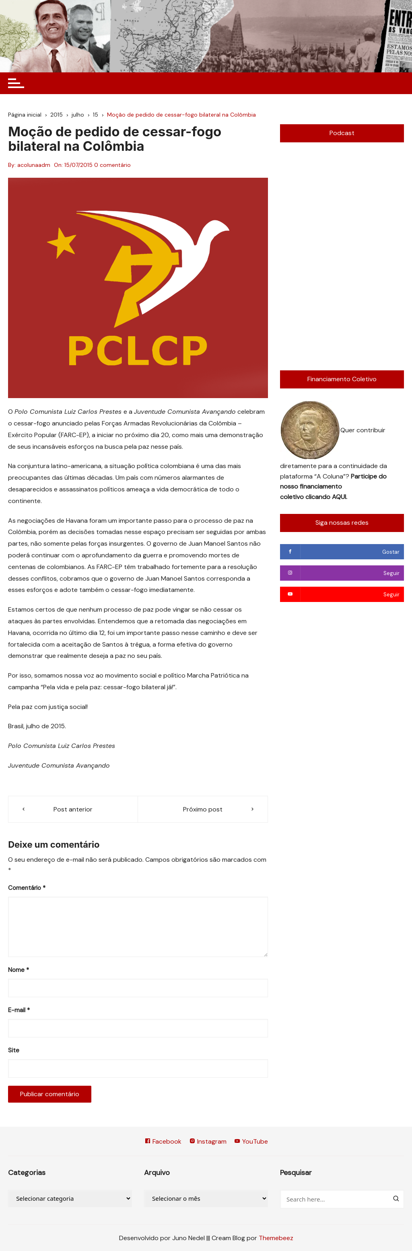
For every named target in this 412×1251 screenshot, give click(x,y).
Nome (18, 970)
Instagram (208, 1141)
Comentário (26, 888)
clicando (318, 497)
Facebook (162, 1141)
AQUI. (339, 497)
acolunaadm (33, 164)
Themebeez (276, 1238)
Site (13, 1050)
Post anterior (73, 809)
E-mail (19, 1010)
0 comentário (112, 164)
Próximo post (202, 809)
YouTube (251, 1141)
